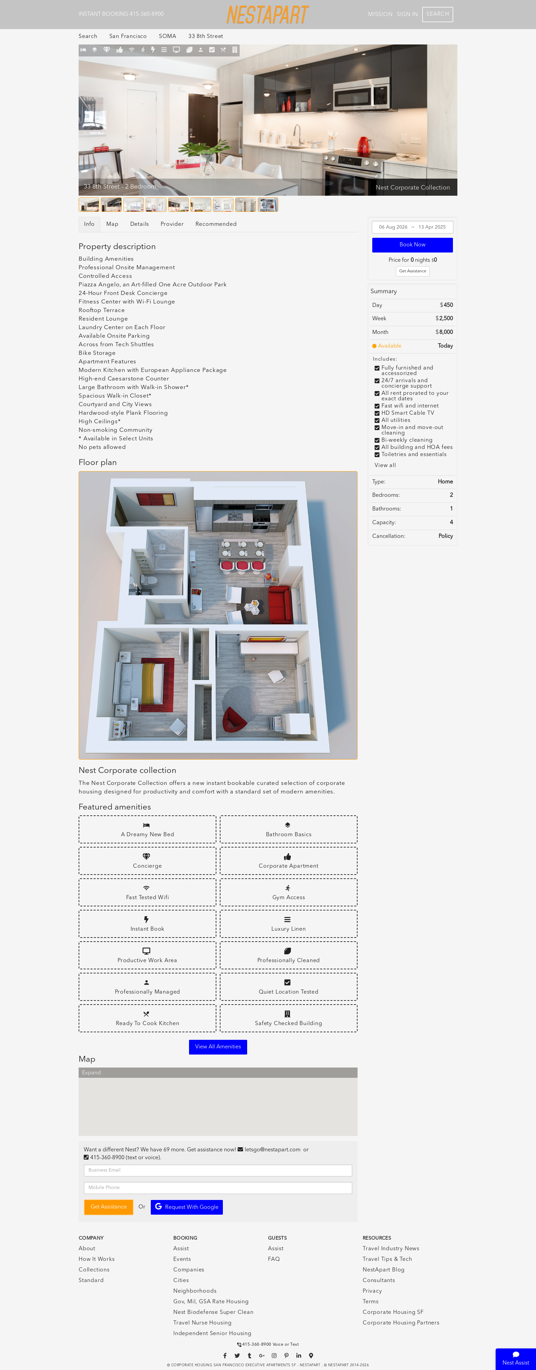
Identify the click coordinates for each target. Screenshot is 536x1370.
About (87, 1249)
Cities (181, 1280)
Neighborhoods (194, 1291)
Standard (91, 1280)
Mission (380, 14)
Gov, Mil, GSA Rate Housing (211, 1302)
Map (112, 224)
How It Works (97, 1259)
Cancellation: (388, 536)
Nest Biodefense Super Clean (213, 1312)
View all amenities (218, 1047)
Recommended (216, 224)
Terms (371, 1302)
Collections (94, 1270)
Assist (181, 1249)
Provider (172, 224)
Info (89, 224)
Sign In (407, 14)
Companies (188, 1270)
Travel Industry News (391, 1249)
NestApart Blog (384, 1270)
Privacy (372, 1291)
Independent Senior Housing (212, 1333)
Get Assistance (412, 271)
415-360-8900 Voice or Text (268, 1345)
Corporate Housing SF (393, 1312)
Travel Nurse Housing (202, 1323)
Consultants (379, 1280)
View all (385, 465)
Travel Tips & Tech (387, 1259)
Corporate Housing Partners (401, 1323)
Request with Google (186, 1206)
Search (437, 14)
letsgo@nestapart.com (272, 1150)
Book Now (413, 245)
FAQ (274, 1259)
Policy (446, 536)
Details (139, 224)
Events (182, 1259)
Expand (91, 1073)
